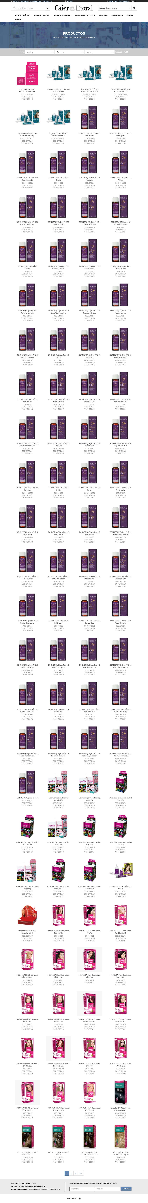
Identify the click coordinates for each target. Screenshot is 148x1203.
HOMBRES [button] (103, 16)
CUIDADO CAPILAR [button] (41, 16)
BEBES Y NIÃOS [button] (22, 16)
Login (69, 1)
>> (81, 1174)
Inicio (15, 1)
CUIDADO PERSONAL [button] (62, 16)
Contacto (47, 1)
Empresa (25, 1)
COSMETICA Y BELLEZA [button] (85, 16)
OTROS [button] (130, 16)
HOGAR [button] (18, 20)
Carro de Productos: (121, 1)
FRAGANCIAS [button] (117, 16)
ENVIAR (126, 1189)
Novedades (35, 1)
